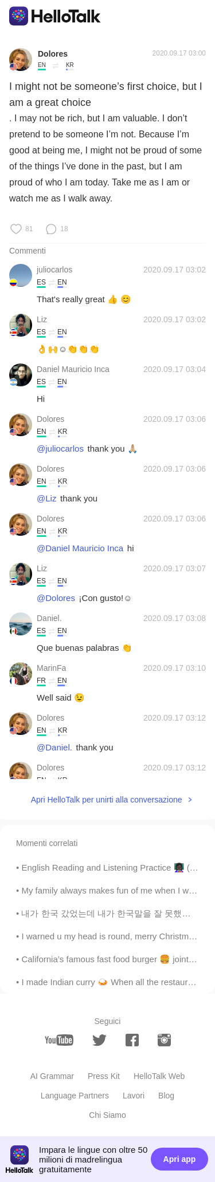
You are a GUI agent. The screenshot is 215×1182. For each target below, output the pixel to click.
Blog (166, 1095)
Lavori (133, 1095)
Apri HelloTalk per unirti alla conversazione (106, 799)
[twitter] (99, 1040)
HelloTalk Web (159, 1076)
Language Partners (75, 1095)
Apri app (179, 1159)
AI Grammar (52, 1076)
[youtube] (59, 1040)
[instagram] (164, 1040)
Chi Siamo (107, 1115)
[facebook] (132, 1040)
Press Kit (104, 1076)
